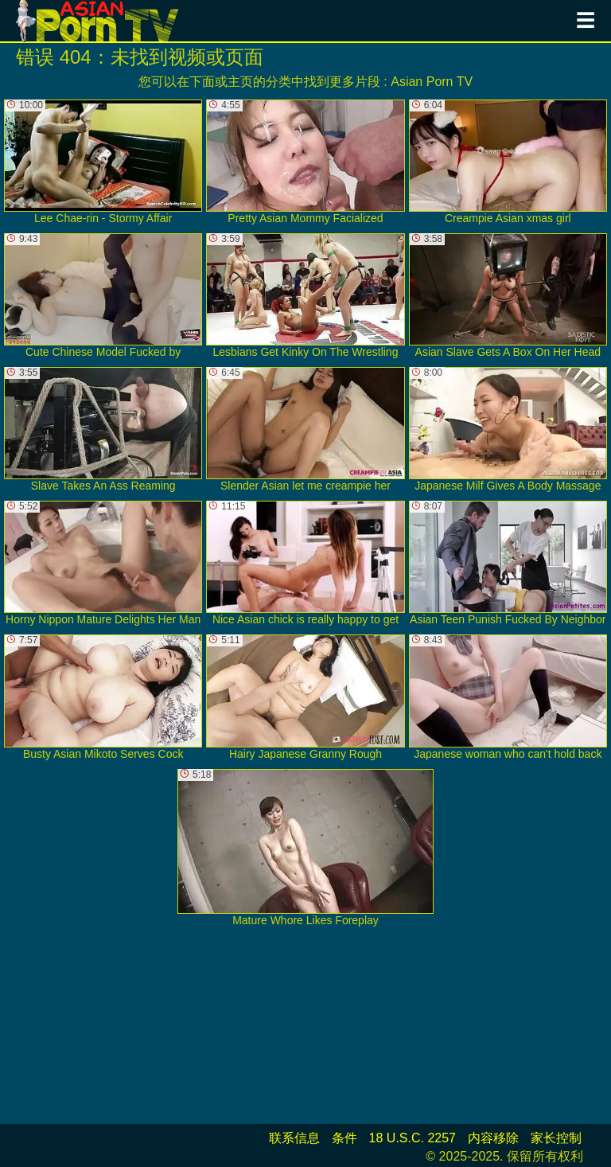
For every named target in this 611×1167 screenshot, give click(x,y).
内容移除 (493, 1138)
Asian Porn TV (432, 81)
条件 (344, 1138)
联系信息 (294, 1138)
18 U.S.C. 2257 (412, 1138)
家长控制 (556, 1138)
